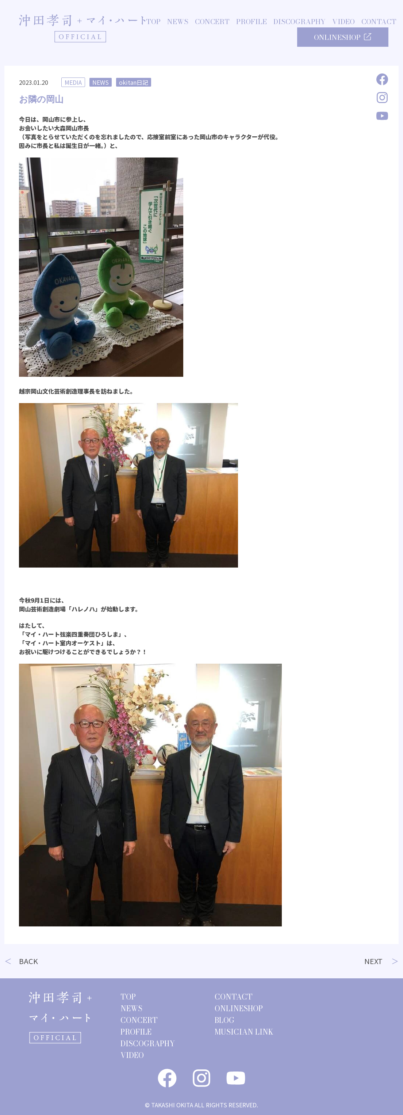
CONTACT (378, 22)
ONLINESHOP (343, 37)
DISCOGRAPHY (299, 22)
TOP (153, 22)
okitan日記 (133, 82)
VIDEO (343, 22)
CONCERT (212, 22)
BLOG (224, 1020)
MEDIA (73, 82)
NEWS (177, 22)
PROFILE (251, 22)
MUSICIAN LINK (244, 1032)
